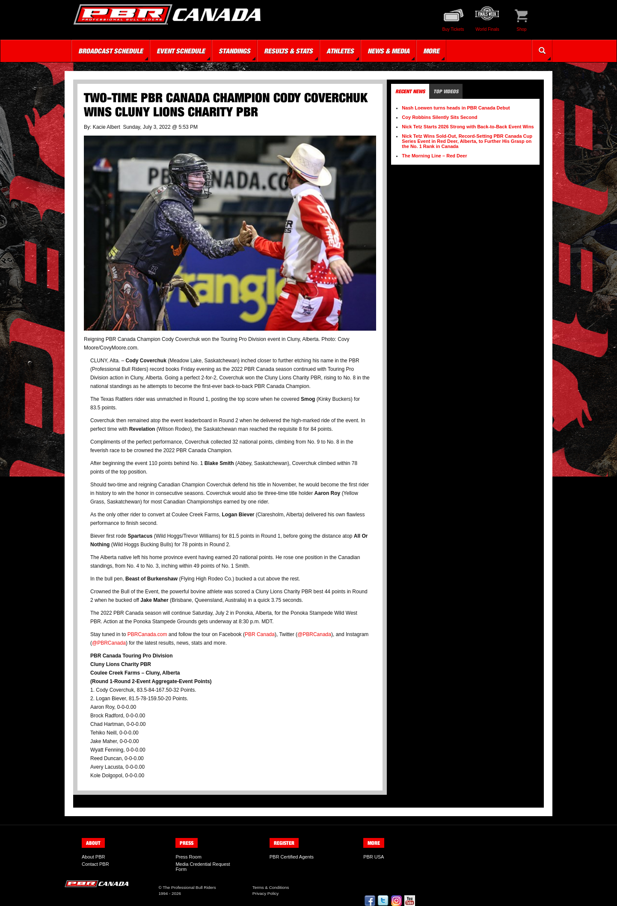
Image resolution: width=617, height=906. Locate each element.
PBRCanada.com (147, 634)
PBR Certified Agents (292, 856)
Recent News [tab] (410, 91)
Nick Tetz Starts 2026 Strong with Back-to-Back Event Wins (468, 126)
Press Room (188, 856)
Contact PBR (95, 864)
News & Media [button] (388, 51)
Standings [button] (234, 51)
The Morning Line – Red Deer (434, 155)
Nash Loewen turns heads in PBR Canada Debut (456, 107)
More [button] (431, 51)
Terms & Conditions (270, 887)
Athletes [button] (340, 51)
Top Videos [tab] (445, 91)
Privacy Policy (265, 893)
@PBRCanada (314, 634)
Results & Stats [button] (288, 51)
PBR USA (373, 856)
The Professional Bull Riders (189, 887)
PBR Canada (260, 634)
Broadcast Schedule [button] (110, 51)
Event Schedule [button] (181, 51)
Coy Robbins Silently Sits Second (439, 117)
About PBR (93, 856)
